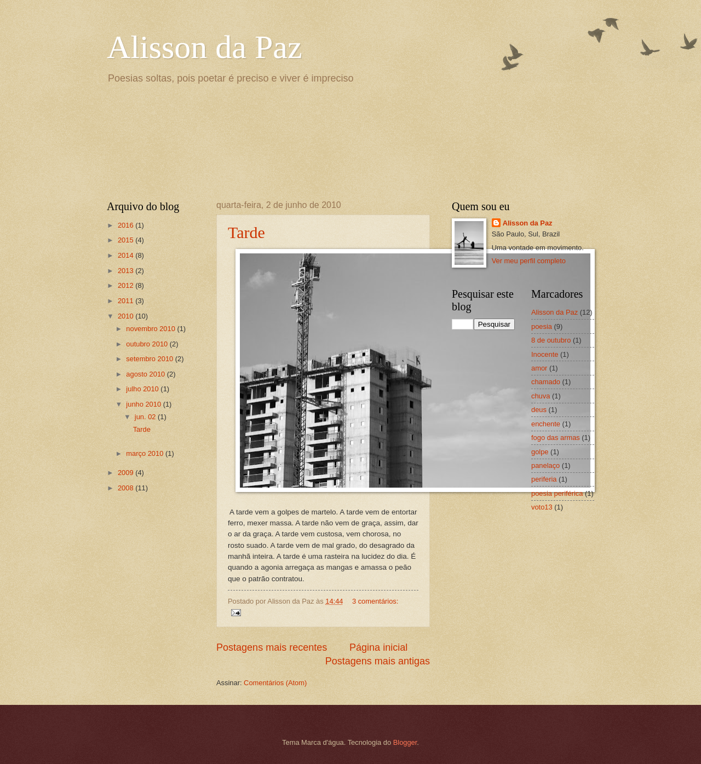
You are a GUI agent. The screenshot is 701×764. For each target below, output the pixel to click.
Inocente (544, 354)
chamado (545, 382)
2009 (126, 472)
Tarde (246, 232)
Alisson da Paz (204, 47)
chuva (540, 396)
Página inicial (378, 647)
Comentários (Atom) (275, 683)
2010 (126, 316)
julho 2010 (143, 389)
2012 (126, 285)
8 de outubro (551, 340)
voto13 (542, 507)
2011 (126, 301)
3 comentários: (375, 601)
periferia (544, 479)
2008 (126, 488)
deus (539, 410)
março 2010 (145, 453)
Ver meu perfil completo (529, 261)
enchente (545, 424)
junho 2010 (144, 404)
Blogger (405, 742)
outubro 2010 (147, 344)
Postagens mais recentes (271, 647)
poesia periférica (557, 493)
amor (539, 368)
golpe (540, 452)
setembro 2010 (150, 359)
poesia (541, 326)
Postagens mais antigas (377, 661)
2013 (126, 271)
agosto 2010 (146, 374)
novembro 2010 (151, 329)
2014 (126, 255)
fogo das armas (555, 437)
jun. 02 (146, 417)
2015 (126, 240)
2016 (126, 225)
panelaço (545, 465)
